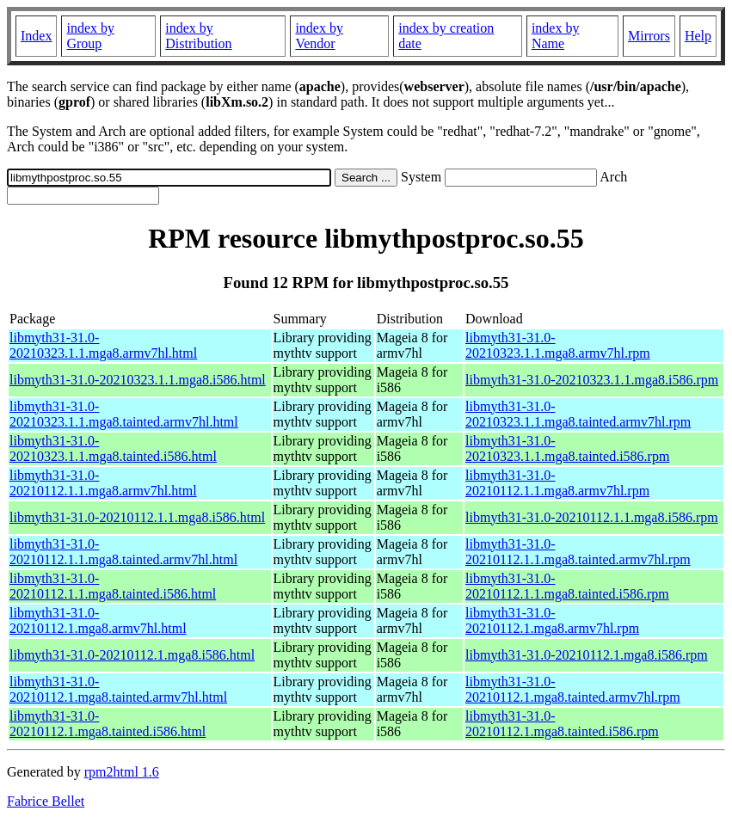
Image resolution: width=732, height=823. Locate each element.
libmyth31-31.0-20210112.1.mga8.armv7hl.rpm (552, 620)
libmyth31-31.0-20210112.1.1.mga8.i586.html (137, 517)
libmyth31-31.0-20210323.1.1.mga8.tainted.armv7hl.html (123, 414)
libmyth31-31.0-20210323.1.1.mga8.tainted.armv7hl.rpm (578, 414)
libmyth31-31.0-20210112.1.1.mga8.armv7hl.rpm (557, 483)
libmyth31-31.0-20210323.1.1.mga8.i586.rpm (591, 379)
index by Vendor (319, 36)
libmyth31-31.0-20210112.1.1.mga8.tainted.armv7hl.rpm (578, 552)
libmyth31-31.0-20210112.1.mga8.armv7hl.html (98, 620)
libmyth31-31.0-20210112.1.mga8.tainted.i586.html (107, 724)
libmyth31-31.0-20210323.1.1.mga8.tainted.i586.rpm (567, 448)
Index (36, 35)
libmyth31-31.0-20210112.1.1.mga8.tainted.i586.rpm (567, 586)
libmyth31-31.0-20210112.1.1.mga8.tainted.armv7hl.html (123, 552)
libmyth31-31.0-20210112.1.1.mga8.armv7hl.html (103, 483)
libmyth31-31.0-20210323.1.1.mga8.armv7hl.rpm (557, 345)
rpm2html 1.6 (121, 772)
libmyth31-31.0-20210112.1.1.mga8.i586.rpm (591, 517)
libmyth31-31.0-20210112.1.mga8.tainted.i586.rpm (562, 724)
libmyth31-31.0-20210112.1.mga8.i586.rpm (586, 655)
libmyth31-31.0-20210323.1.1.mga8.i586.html (137, 379)
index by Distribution (198, 36)
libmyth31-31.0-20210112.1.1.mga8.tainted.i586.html (112, 586)
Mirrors (649, 35)
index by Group (90, 36)
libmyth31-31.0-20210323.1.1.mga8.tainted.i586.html (113, 448)
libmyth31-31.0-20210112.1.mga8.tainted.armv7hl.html (118, 689)
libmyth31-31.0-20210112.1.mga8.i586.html (132, 655)
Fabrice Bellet (45, 801)
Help (698, 35)
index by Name (556, 36)
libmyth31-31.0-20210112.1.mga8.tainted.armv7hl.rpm (572, 689)
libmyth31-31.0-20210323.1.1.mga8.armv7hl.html (103, 345)
